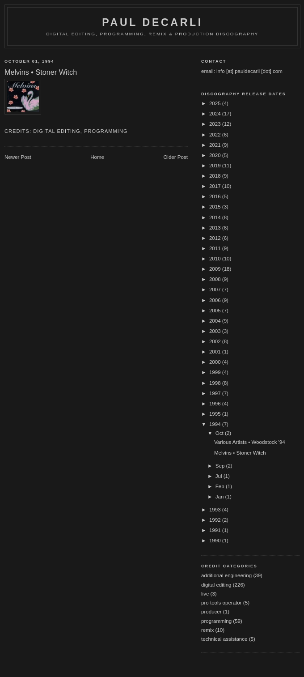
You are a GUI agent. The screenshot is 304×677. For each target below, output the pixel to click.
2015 (215, 206)
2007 (215, 289)
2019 (215, 165)
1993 (215, 509)
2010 (215, 258)
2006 (215, 300)
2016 (215, 196)
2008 (215, 279)
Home (97, 157)
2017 (215, 186)
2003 (215, 331)
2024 (215, 113)
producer (211, 611)
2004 (215, 321)
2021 (215, 145)
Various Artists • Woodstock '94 (249, 442)
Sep (220, 465)
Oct (220, 433)
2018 (215, 176)
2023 (215, 124)
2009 (215, 269)
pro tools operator (221, 602)
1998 (215, 383)
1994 (215, 424)
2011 (215, 248)
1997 (215, 393)
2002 (215, 341)
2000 (215, 362)
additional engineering (226, 575)
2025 (215, 103)
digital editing (56, 131)
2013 (215, 227)
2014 (215, 217)
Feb (220, 486)
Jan (220, 496)
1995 (215, 414)
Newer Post (17, 157)
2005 (215, 310)
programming (106, 131)
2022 (215, 134)
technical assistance (224, 639)
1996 (215, 403)
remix (207, 630)
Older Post (175, 157)
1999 (215, 372)
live (205, 593)
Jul (219, 476)
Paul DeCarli (152, 22)
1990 (215, 540)
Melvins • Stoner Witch (240, 453)
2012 (215, 238)
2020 (215, 155)
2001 (215, 351)
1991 (215, 530)
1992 (215, 520)
